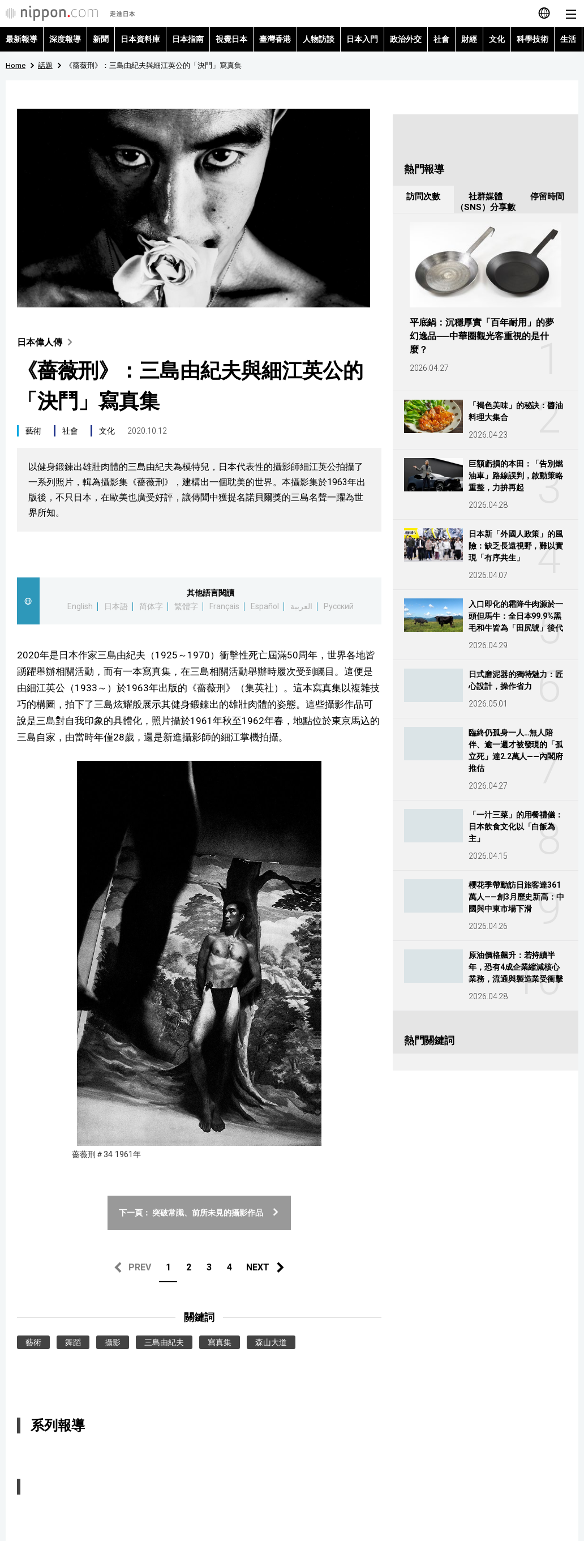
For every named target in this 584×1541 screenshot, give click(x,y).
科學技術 (532, 39)
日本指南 (188, 39)
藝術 (33, 430)
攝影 (113, 1342)
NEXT (257, 1267)
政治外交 (406, 39)
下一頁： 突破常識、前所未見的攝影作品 (199, 1212)
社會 (441, 39)
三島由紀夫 (164, 1342)
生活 (568, 39)
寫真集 (219, 1342)
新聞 (101, 39)
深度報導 (65, 39)
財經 (469, 39)
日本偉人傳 (47, 342)
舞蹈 (73, 1342)
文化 (497, 39)
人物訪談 (318, 39)
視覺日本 (231, 39)
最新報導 (21, 39)
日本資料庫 (140, 39)
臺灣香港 (275, 39)
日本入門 (362, 39)
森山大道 (271, 1342)
